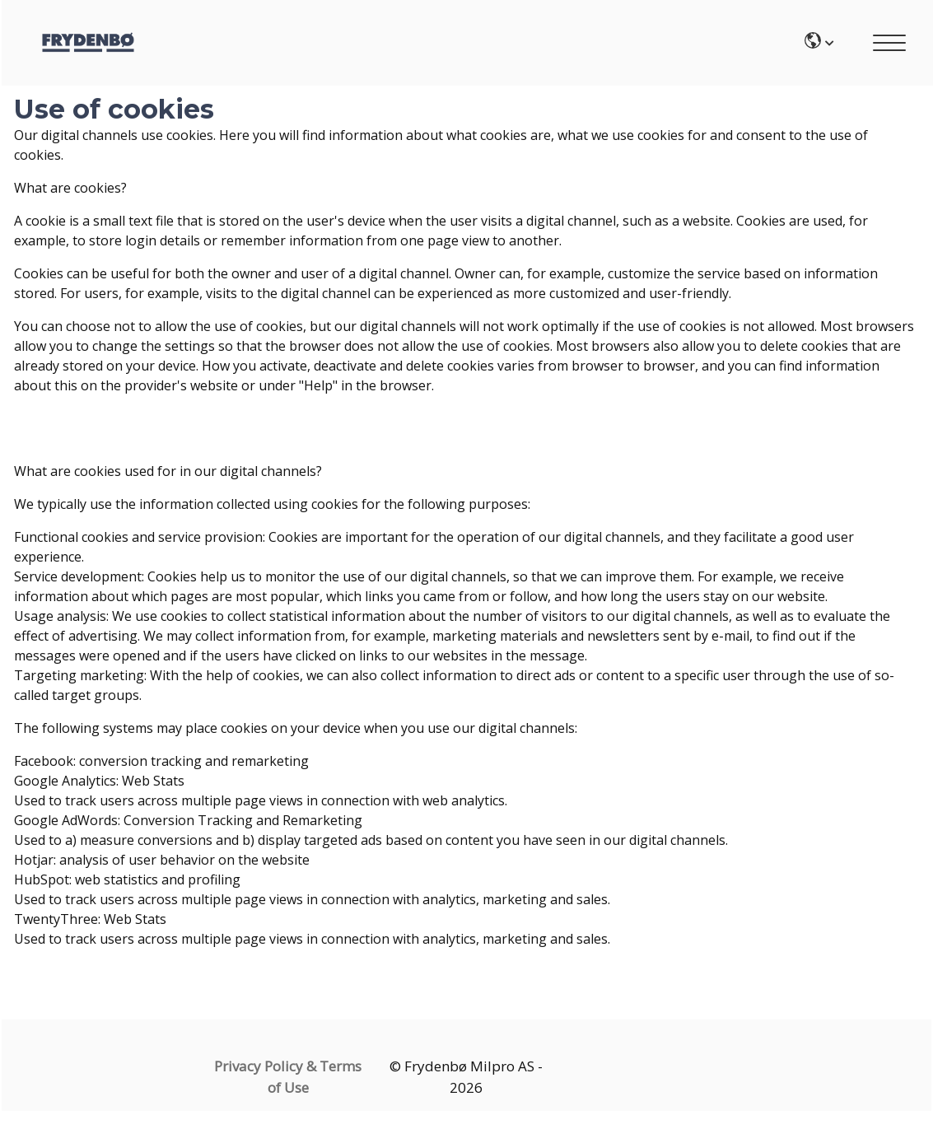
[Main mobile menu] (889, 45)
